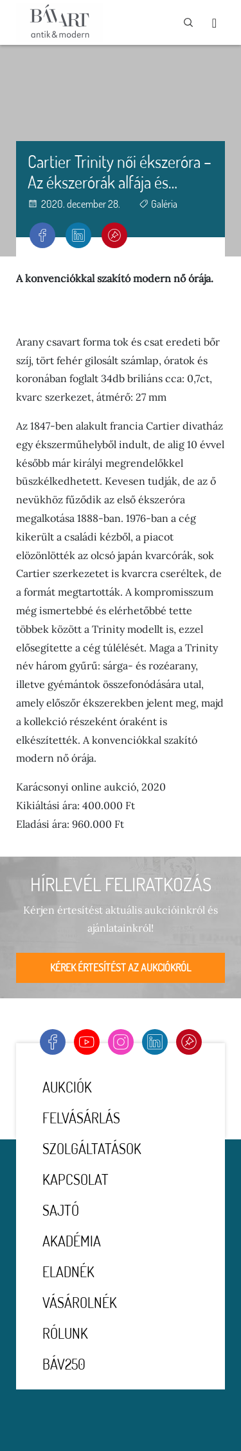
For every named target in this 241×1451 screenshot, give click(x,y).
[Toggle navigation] (214, 22)
